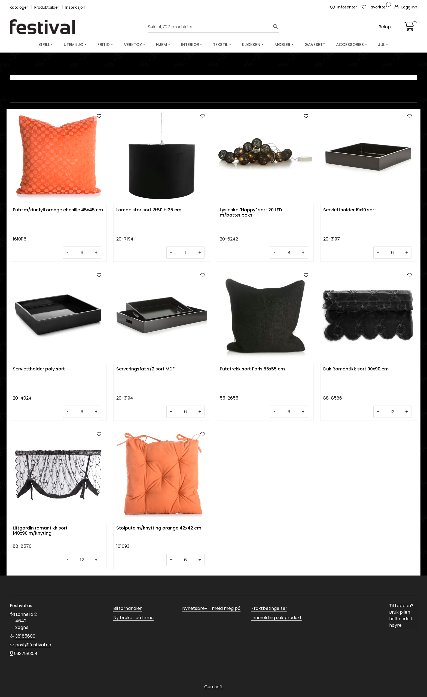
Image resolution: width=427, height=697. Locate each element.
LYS (162, 85)
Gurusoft (213, 687)
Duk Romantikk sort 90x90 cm (356, 369)
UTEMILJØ (73, 44)
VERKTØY (133, 44)
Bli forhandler (127, 608)
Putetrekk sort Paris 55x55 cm (252, 369)
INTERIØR (190, 44)
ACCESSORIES (350, 44)
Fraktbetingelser (269, 608)
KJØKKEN (251, 44)
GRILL (44, 44)
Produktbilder (47, 7)
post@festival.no (33, 645)
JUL (381, 44)
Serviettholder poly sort (39, 369)
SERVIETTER (264, 85)
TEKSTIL (220, 44)
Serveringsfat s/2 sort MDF (145, 369)
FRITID (103, 44)
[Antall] (82, 252)
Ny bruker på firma (133, 617)
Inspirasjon (75, 7)
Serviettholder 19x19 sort (349, 210)
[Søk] (210, 27)
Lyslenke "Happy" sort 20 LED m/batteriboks (251, 212)
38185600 (25, 636)
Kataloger (19, 7)
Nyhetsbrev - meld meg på (211, 608)
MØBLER (282, 44)
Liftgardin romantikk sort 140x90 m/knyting (40, 530)
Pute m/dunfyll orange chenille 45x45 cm (58, 210)
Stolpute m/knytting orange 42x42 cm (158, 528)
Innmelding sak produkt (276, 617)
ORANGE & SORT (366, 85)
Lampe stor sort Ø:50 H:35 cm (148, 210)
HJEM (161, 44)
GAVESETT (314, 44)
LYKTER (61, 85)
